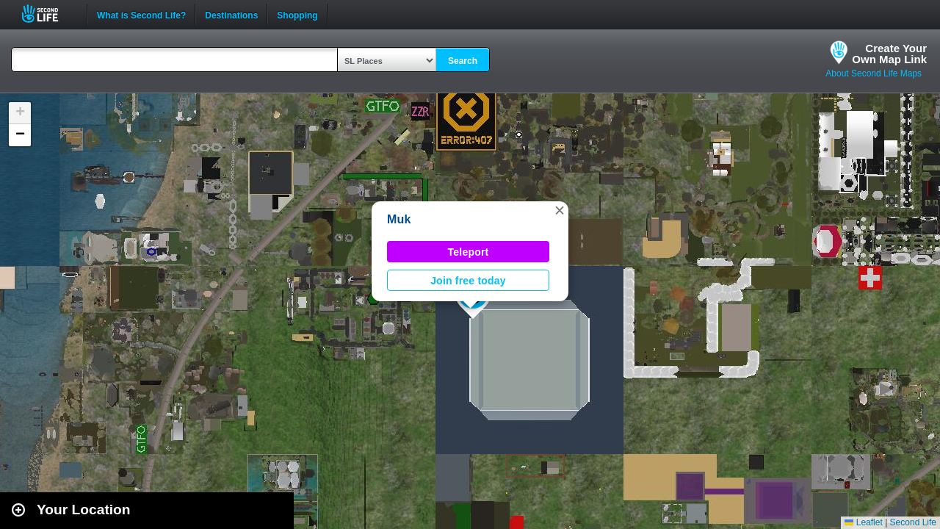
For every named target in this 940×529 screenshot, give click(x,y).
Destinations (231, 14)
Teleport (468, 252)
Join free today (468, 281)
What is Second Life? (141, 14)
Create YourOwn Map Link (889, 53)
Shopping (297, 14)
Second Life (48, 14)
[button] (559, 210)
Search (462, 61)
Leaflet (863, 522)
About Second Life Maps (873, 73)
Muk (399, 219)
